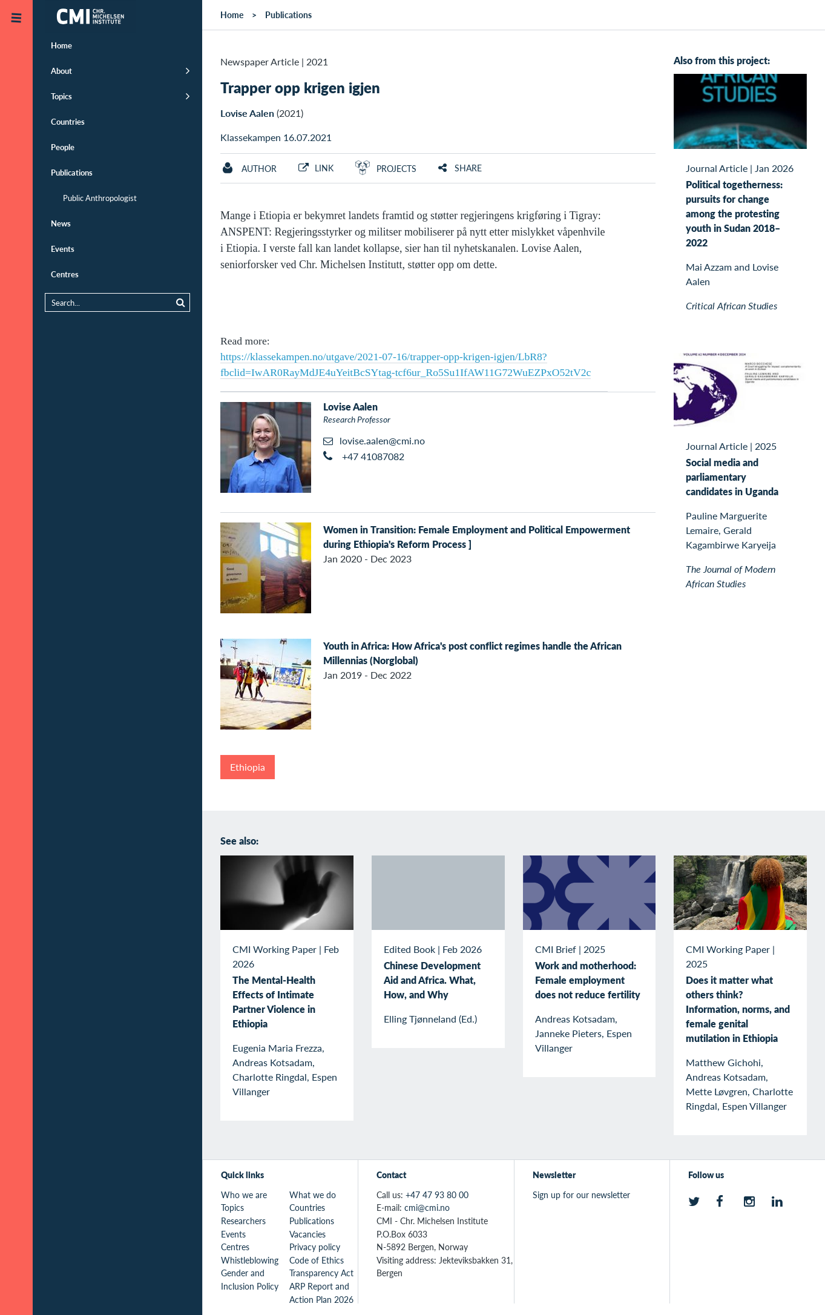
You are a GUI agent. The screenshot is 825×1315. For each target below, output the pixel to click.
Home (61, 45)
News (61, 223)
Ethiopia (247, 767)
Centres (65, 274)
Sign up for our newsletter (581, 1194)
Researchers (243, 1220)
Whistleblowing (249, 1260)
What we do (312, 1194)
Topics (61, 96)
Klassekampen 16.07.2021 (276, 137)
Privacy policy (314, 1247)
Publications (72, 172)
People (62, 147)
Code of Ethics (316, 1260)
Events (62, 248)
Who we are (244, 1194)
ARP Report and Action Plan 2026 (321, 1292)
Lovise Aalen (247, 113)
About (61, 70)
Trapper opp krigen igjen (300, 87)
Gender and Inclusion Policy (249, 1279)
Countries (68, 121)
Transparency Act (321, 1273)
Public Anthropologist (100, 197)
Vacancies (307, 1234)
